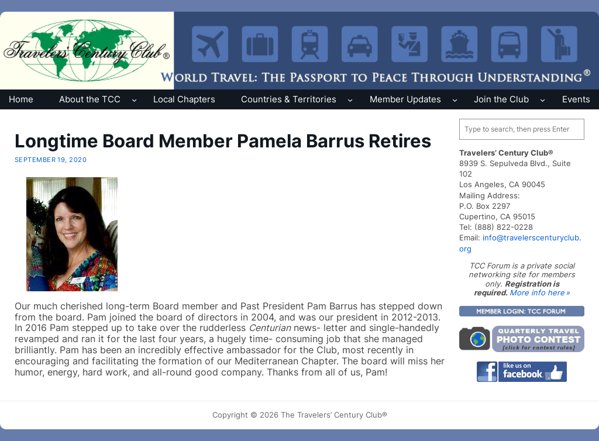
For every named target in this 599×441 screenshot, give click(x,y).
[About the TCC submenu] (134, 99)
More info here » (540, 292)
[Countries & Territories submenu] (350, 99)
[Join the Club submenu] (542, 99)
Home (21, 99)
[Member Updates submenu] (454, 99)
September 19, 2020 (51, 160)
